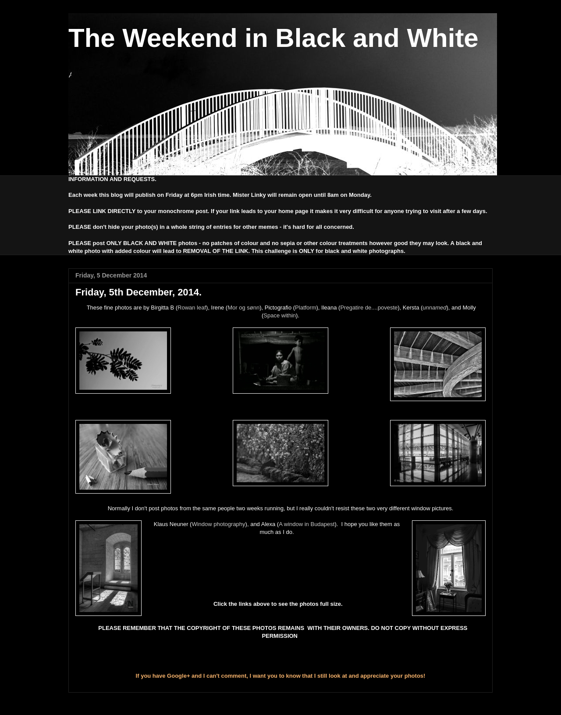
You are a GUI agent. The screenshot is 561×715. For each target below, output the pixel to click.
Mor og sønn (243, 307)
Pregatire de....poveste (369, 307)
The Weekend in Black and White (273, 38)
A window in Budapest (306, 524)
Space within (279, 315)
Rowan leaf (192, 307)
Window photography (218, 524)
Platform (305, 307)
